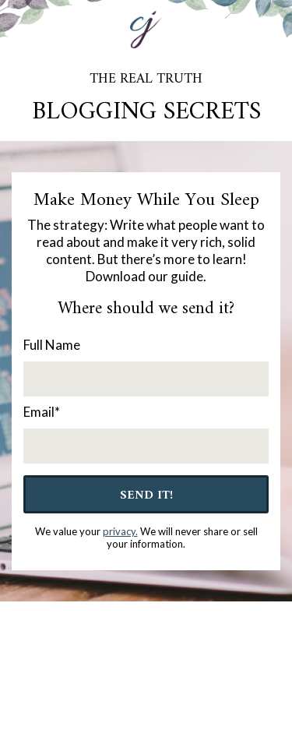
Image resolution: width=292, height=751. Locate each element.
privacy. (120, 531)
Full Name (51, 345)
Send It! (146, 495)
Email (41, 412)
